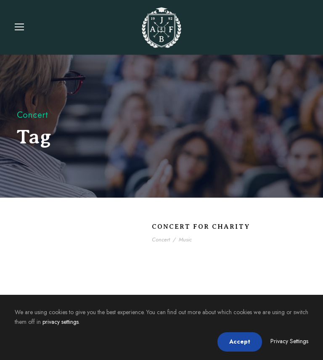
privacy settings (60, 322)
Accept (239, 341)
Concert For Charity (201, 226)
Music (185, 240)
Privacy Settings (289, 341)
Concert (161, 240)
